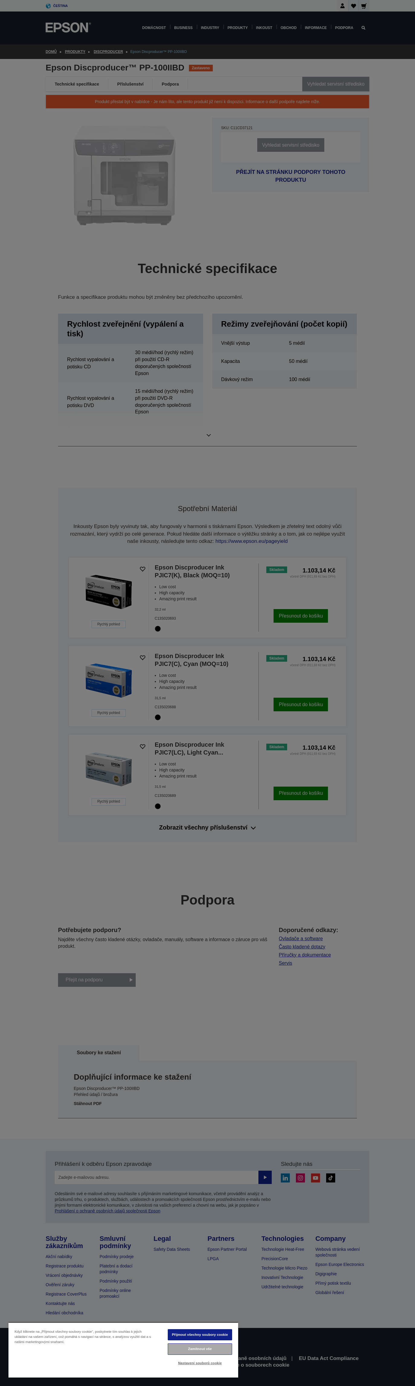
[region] (123, 1350)
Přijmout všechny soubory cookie (200, 1334)
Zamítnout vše (200, 1349)
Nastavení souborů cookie (200, 1363)
